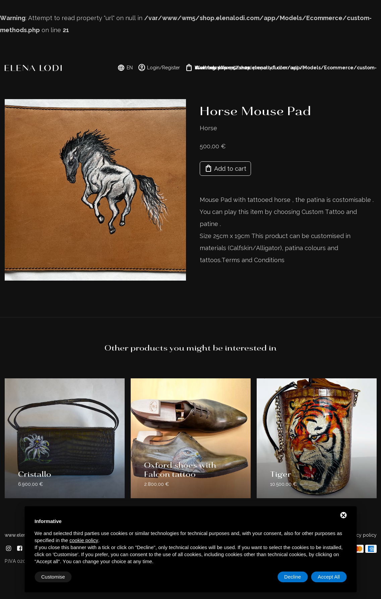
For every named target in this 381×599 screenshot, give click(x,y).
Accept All (329, 577)
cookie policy (83, 540)
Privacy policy (361, 535)
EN (125, 68)
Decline (292, 577)
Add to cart (225, 168)
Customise (53, 577)
